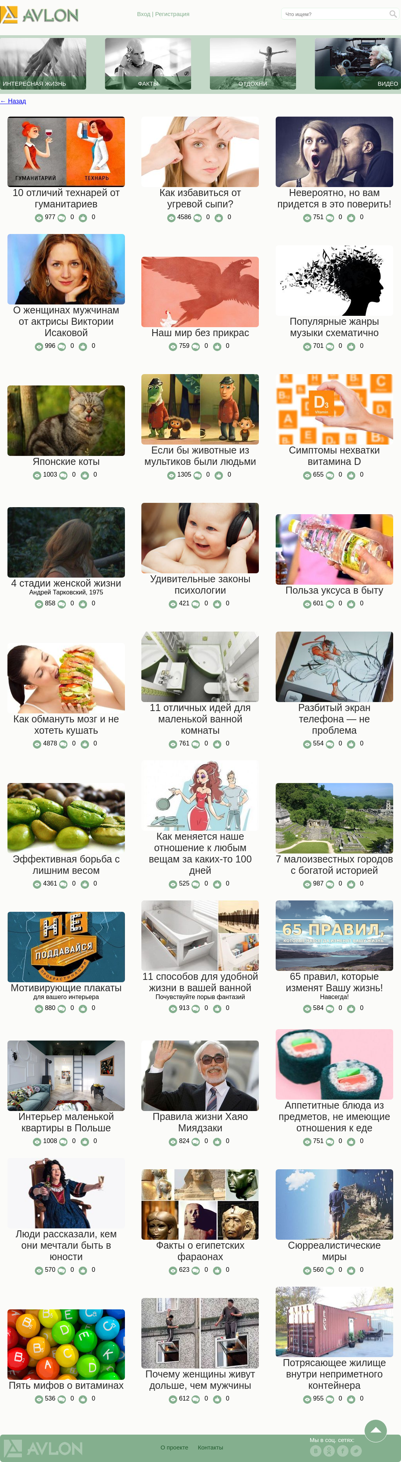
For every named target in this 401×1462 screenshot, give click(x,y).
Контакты (210, 1447)
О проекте (174, 1447)
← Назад (13, 101)
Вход (143, 14)
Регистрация (172, 14)
